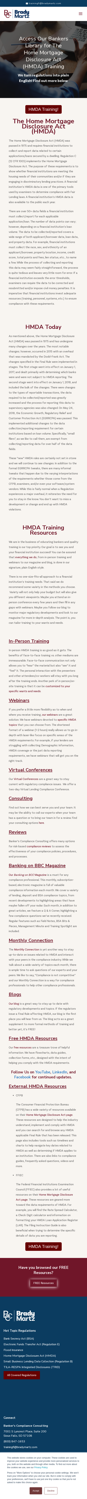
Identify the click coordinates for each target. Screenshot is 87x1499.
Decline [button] (50, 1491)
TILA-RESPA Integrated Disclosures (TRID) (32, 1367)
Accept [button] (36, 1491)
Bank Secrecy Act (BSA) (19, 1339)
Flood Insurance (13, 1350)
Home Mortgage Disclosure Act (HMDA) (30, 1356)
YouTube (42, 1072)
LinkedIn (59, 1072)
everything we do (26, 557)
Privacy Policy (40, 1467)
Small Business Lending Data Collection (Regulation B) (38, 1361)
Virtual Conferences (26, 779)
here (41, 823)
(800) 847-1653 (14, 1441)
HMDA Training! (43, 109)
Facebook (22, 1077)
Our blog (14, 1003)
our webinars (50, 714)
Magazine (41, 875)
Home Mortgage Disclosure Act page (49, 1115)
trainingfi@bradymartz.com (20, 1447)
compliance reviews (39, 846)
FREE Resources (43, 1283)
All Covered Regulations (21, 1375)
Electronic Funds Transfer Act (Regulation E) (32, 1344)
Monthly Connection (26, 949)
